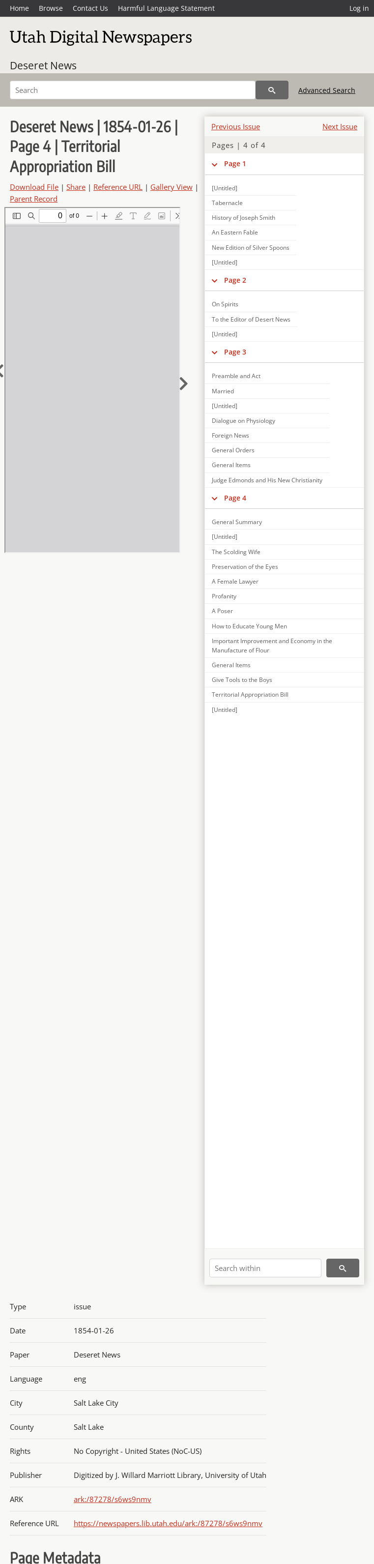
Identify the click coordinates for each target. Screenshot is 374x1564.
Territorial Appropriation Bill (250, 694)
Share (76, 187)
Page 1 (235, 163)
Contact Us (90, 8)
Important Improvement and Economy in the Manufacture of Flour (272, 645)
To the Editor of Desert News (251, 319)
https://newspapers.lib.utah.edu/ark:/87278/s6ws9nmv (168, 1523)
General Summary (237, 522)
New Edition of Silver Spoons (250, 247)
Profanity (224, 596)
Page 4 (235, 497)
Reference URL (118, 187)
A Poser (222, 611)
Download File (34, 187)
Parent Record (34, 199)
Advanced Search (326, 90)
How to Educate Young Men (249, 626)
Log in (359, 8)
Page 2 (235, 280)
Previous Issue (235, 126)
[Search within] (265, 1268)
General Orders (233, 450)
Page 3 (235, 351)
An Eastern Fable (235, 232)
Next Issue (339, 126)
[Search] (133, 90)
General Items (231, 465)
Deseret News (43, 65)
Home (19, 8)
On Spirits (225, 304)
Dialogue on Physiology (243, 420)
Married (223, 391)
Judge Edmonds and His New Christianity (267, 480)
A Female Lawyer (235, 581)
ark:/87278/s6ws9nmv (112, 1499)
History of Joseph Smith (243, 217)
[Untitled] (224, 262)
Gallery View (171, 187)
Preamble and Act (236, 376)
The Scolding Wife (236, 552)
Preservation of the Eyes (245, 566)
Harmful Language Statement (166, 8)
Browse (51, 8)
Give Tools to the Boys (242, 680)
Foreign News (230, 435)
